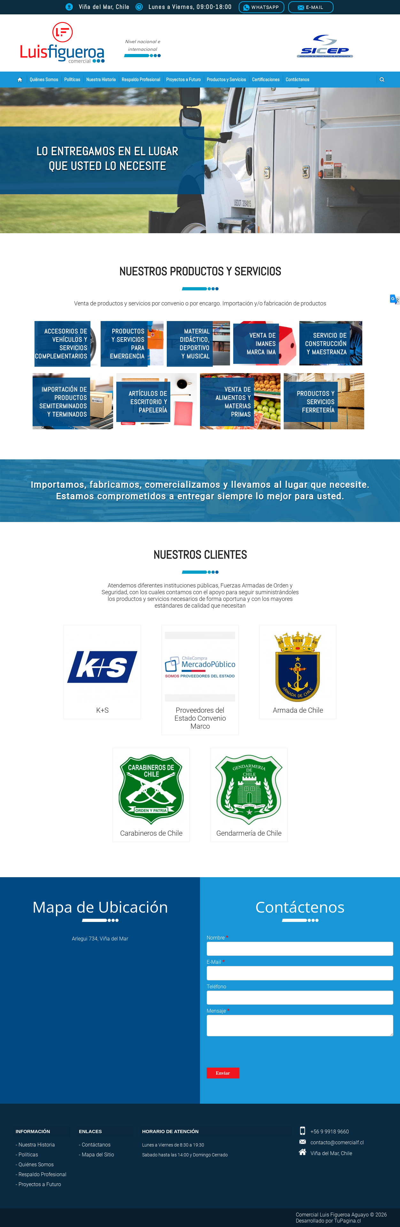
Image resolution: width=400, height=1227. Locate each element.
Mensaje (218, 1011)
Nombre (217, 938)
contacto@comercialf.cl (337, 1142)
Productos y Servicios (226, 79)
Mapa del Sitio (98, 1155)
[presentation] (255, 1051)
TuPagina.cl (347, 1221)
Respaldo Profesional (141, 79)
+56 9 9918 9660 (330, 1132)
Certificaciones (266, 79)
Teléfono (216, 987)
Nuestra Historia (101, 79)
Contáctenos (297, 79)
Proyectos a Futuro (183, 79)
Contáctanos (96, 1145)
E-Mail (216, 962)
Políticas (72, 79)
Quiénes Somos (44, 79)
